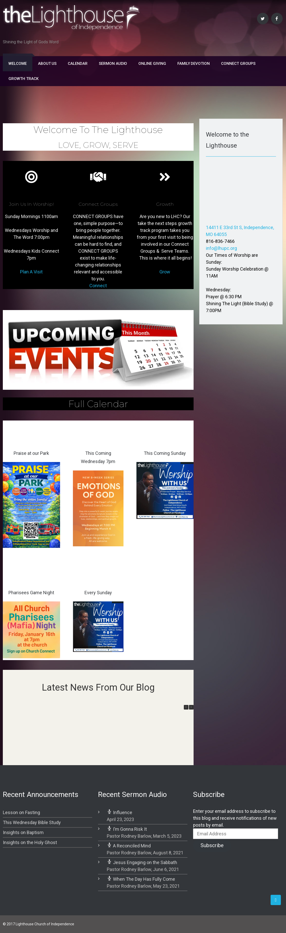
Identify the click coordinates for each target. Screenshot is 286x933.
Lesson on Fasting (21, 812)
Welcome (17, 63)
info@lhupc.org (221, 248)
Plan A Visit (31, 271)
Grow (164, 271)
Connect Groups (238, 63)
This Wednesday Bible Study (32, 822)
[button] (191, 707)
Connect (98, 285)
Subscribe (212, 845)
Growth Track (23, 78)
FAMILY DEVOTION (193, 63)
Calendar (78, 63)
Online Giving (152, 63)
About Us (47, 63)
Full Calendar (98, 403)
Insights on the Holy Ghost (30, 842)
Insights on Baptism (23, 832)
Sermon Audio (113, 63)
